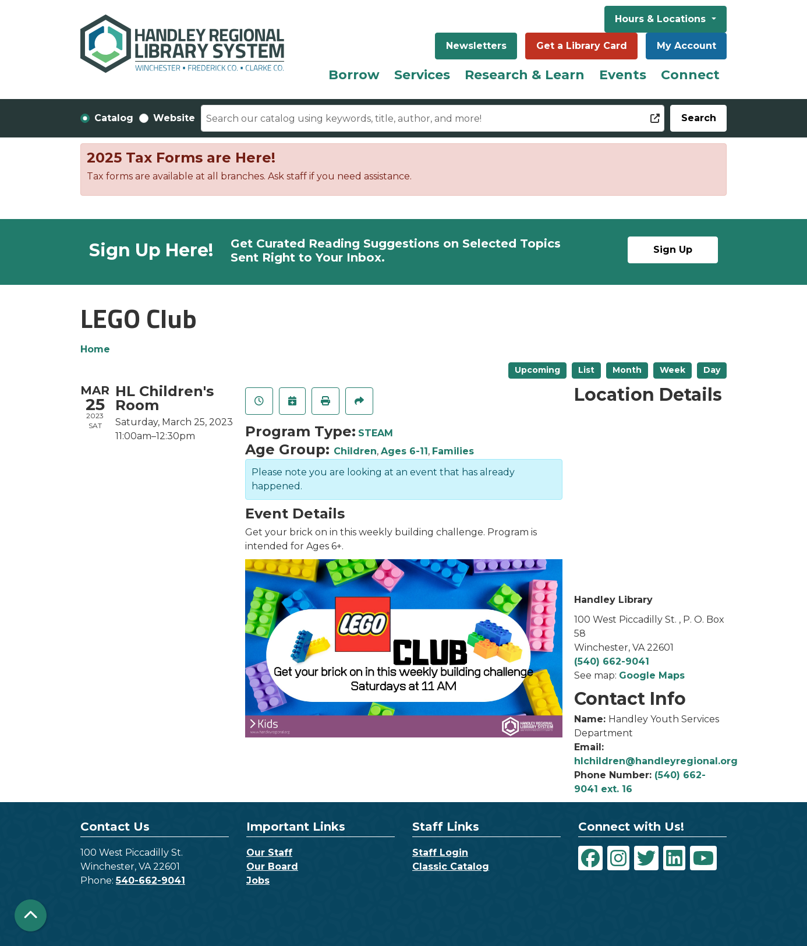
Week (672, 370)
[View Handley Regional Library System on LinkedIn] (674, 858)
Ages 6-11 (404, 451)
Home (95, 349)
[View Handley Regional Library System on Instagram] (618, 858)
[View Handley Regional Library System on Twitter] (646, 858)
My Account (686, 45)
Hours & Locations (662, 18)
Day (711, 370)
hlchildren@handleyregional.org (656, 761)
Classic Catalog (450, 866)
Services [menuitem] (422, 75)
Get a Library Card (581, 45)
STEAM (375, 433)
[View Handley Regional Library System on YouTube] (703, 858)
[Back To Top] (31, 915)
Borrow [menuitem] (354, 75)
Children (355, 451)
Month (627, 370)
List (586, 370)
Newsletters (476, 45)
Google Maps (652, 675)
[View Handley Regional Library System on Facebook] (590, 858)
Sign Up (672, 249)
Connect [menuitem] (690, 75)
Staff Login (440, 852)
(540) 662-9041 (611, 661)
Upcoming (537, 370)
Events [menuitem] (622, 75)
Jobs (258, 880)
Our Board (272, 866)
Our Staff (269, 852)
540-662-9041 (150, 880)
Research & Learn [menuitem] (525, 75)
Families (453, 451)
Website (174, 117)
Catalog (113, 117)
